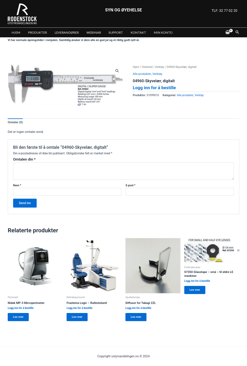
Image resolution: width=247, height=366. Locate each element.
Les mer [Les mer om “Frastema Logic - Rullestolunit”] (78, 318)
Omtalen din (24, 159)
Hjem (136, 67)
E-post (130, 185)
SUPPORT (109, 32)
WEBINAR (88, 32)
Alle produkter (142, 74)
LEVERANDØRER (63, 32)
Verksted (147, 67)
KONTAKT (130, 32)
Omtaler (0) (16, 122)
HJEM (15, 32)
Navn (17, 185)
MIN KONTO (153, 32)
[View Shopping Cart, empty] (227, 32)
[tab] (16, 122)
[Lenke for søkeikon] (237, 32)
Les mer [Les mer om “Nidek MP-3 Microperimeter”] (19, 318)
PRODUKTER (35, 32)
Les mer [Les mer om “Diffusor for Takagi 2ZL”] (136, 318)
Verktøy (160, 67)
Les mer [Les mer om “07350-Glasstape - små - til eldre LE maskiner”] (195, 291)
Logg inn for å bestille (155, 87)
